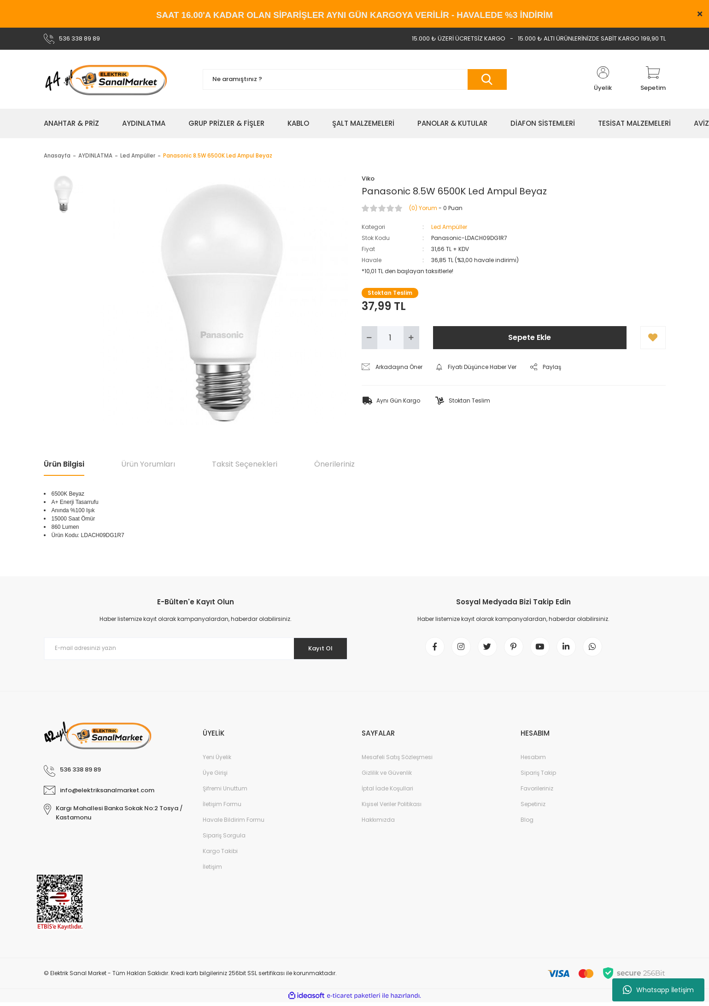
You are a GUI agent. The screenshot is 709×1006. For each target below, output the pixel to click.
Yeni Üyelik (217, 761)
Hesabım (533, 761)
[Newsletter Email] (196, 648)
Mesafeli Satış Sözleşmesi (397, 761)
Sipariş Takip (538, 776)
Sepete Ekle (529, 337)
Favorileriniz (537, 792)
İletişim (212, 870)
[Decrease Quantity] (369, 337)
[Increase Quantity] (411, 337)
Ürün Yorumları (148, 464)
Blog (527, 823)
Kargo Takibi (220, 855)
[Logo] (105, 79)
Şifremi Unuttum (225, 792)
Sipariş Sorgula (224, 839)
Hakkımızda (378, 823)
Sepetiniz (533, 808)
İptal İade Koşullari (387, 792)
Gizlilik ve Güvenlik (387, 776)
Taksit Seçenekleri (244, 464)
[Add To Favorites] (653, 337)
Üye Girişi (215, 776)
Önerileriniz (334, 464)
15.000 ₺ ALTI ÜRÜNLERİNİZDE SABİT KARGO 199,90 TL (592, 38)
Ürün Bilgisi (64, 464)
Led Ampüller (449, 227)
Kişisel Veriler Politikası (392, 808)
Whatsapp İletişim (658, 990)
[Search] (355, 79)
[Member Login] (603, 79)
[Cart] (653, 79)
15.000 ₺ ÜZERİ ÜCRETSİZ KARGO (458, 38)
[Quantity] (390, 337)
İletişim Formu (222, 808)
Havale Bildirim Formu (233, 823)
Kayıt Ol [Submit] (317, 648)
